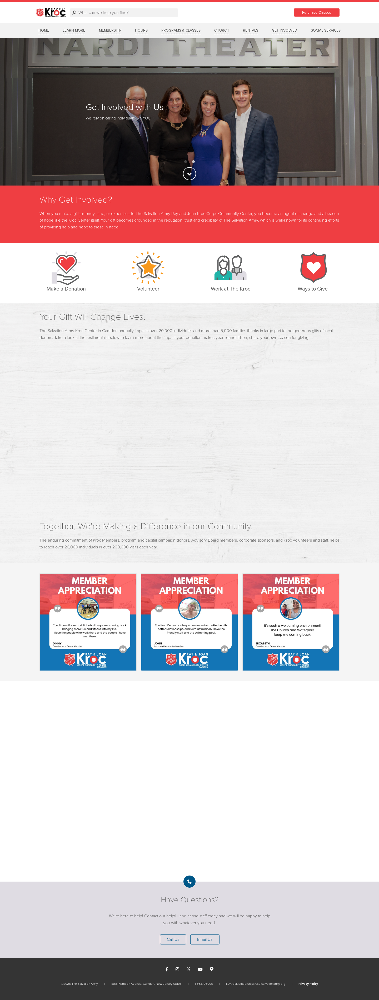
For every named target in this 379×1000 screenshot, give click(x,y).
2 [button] (193, 161)
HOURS (141, 30)
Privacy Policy (308, 984)
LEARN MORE (74, 30)
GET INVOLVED (284, 30)
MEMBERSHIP (110, 30)
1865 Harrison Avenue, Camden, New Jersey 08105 (146, 984)
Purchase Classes (316, 12)
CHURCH (221, 30)
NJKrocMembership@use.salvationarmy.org (255, 984)
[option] (189, 112)
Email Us (204, 939)
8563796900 (204, 984)
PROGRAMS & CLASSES (181, 30)
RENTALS (250, 30)
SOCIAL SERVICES (326, 30)
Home (43, 30)
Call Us (173, 939)
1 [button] (185, 161)
